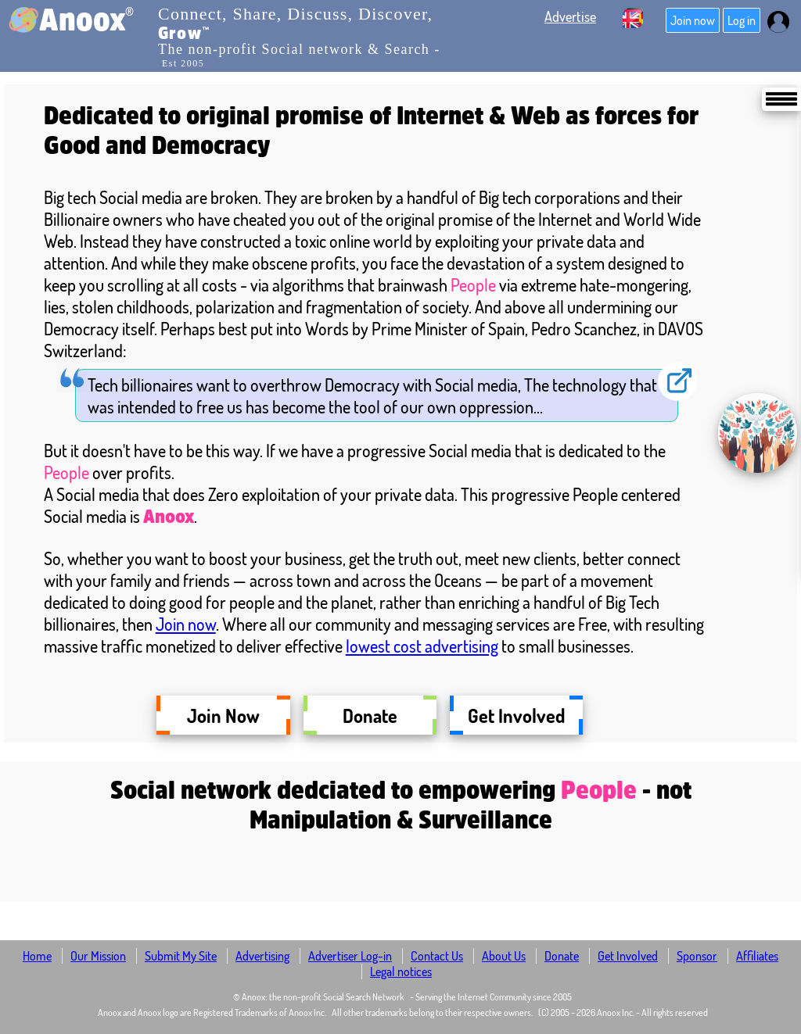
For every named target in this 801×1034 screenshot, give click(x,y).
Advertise (570, 16)
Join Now (222, 715)
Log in (741, 20)
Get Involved (516, 715)
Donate (370, 715)
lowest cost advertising (422, 646)
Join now (692, 20)
